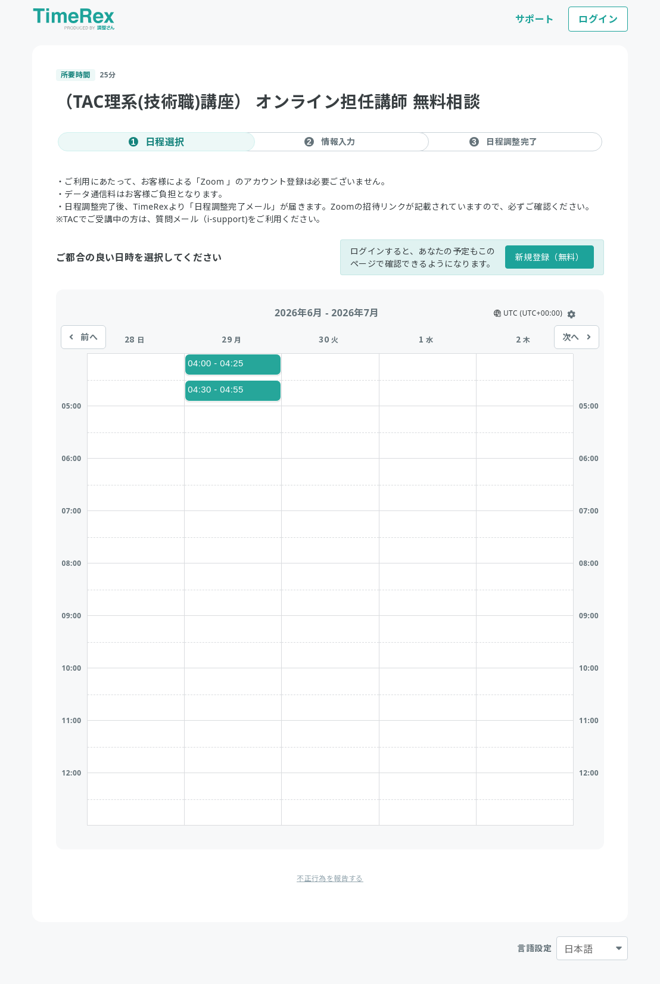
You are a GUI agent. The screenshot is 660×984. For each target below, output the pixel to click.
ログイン (598, 19)
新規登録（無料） (549, 257)
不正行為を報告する (330, 878)
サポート (535, 19)
